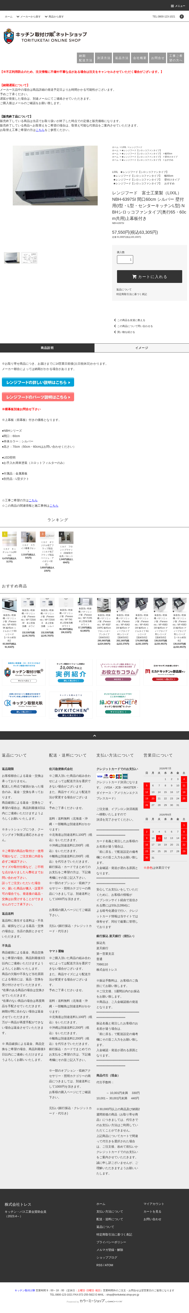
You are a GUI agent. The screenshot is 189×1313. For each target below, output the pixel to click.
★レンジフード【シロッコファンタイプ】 (141, 150)
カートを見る (152, 1211)
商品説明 (47, 348)
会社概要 (140, 58)
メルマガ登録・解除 (109, 1249)
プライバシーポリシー (111, 1242)
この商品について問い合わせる (132, 326)
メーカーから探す (28, 16)
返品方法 (121, 58)
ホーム (9, 16)
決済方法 (103, 58)
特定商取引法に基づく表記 (131, 294)
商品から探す (54, 16)
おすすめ (169, 160)
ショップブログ (106, 1257)
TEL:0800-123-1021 (163, 16)
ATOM (109, 1265)
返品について (124, 289)
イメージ (141, 348)
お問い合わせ (152, 1219)
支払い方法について (109, 1211)
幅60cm (168, 153)
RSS (99, 1265)
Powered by (94, 1301)
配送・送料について (109, 1219)
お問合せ (158, 58)
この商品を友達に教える (128, 320)
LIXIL (123, 147)
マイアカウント (154, 1203)
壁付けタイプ (171, 157)
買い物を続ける (123, 332)
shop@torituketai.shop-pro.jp (122, 1294)
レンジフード (136, 147)
